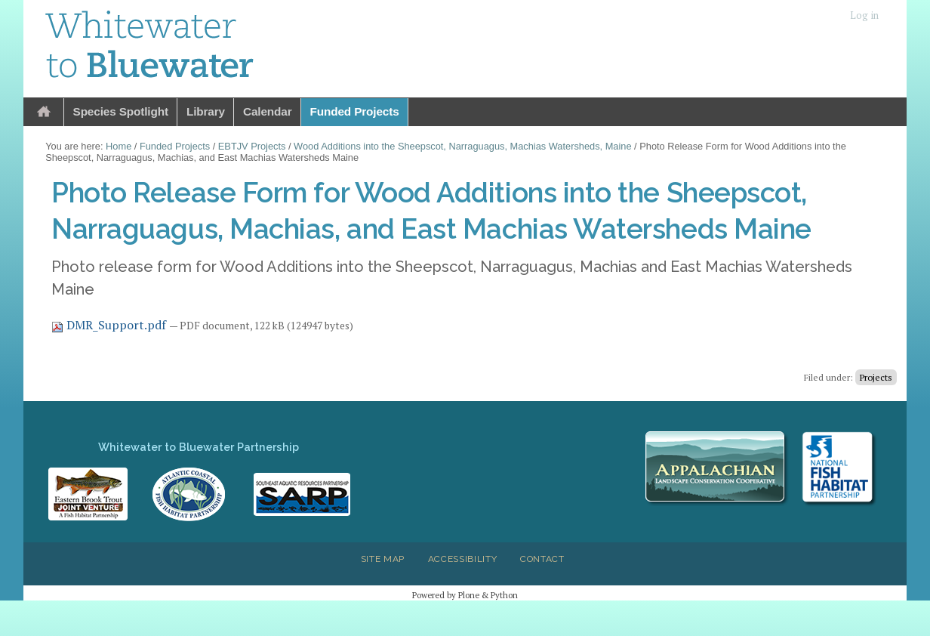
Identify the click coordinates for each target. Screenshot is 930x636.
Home (43, 112)
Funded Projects (354, 111)
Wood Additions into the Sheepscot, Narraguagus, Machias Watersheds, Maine (462, 146)
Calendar (267, 111)
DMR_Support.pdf (110, 324)
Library (205, 111)
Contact (542, 559)
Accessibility (462, 559)
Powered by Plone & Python (465, 594)
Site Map (383, 559)
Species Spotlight (120, 111)
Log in (864, 15)
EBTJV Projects (252, 146)
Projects (876, 377)
